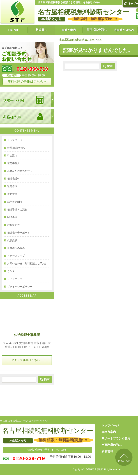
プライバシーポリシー (19, 286)
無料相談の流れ (16, 147)
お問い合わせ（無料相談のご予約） (27, 263)
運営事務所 (13, 163)
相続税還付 (13, 178)
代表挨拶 (12, 240)
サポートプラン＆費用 (116, 438)
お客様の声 (13, 224)
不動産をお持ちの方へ (19, 171)
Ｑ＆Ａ (11, 271)
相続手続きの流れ (17, 209)
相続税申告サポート (18, 232)
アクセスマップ (16, 255)
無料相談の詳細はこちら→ (27, 81)
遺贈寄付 (12, 194)
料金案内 (12, 155)
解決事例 (12, 217)
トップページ (14, 139)
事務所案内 (109, 432)
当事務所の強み (16, 248)
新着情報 (107, 451)
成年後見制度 (14, 201)
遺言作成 (12, 186)
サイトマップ (14, 279)
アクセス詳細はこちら (27, 360)
